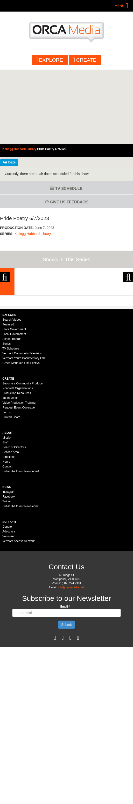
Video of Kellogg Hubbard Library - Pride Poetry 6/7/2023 (66, 107)
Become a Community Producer (22, 458)
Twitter (6, 575)
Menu (120, 6)
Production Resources (16, 467)
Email (65, 681)
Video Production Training (18, 477)
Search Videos (11, 394)
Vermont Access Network (18, 615)
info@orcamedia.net (71, 661)
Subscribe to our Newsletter (20, 580)
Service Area (10, 526)
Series (6, 418)
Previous (5, 300)
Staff (5, 517)
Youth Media (10, 472)
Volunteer (8, 610)
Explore (51, 60)
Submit (66, 699)
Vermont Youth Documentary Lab (23, 432)
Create (86, 60)
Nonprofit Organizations (17, 462)
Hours (6, 536)
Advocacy (8, 606)
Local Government (14, 408)
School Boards (11, 413)
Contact (7, 541)
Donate (7, 601)
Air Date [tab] (9, 162)
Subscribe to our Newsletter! (20, 545)
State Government (14, 403)
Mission (7, 512)
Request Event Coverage (18, 482)
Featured (8, 399)
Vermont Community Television (22, 427)
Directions (8, 531)
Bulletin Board (11, 491)
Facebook (8, 571)
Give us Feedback (66, 202)
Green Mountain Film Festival (21, 437)
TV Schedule (66, 189)
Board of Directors (14, 521)
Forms (6, 486)
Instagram (8, 566)
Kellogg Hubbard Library (32, 234)
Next (128, 300)
